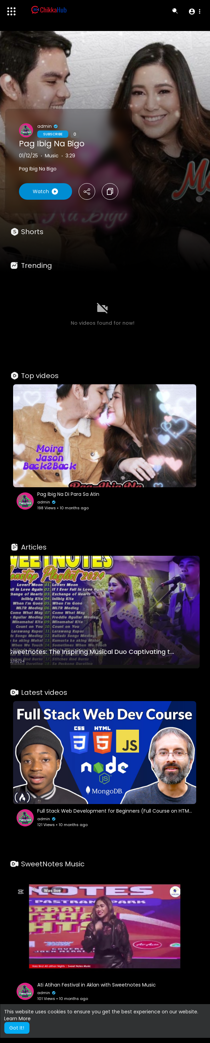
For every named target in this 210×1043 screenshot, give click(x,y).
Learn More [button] (17, 1018)
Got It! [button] (16, 1027)
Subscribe (52, 134)
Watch (45, 191)
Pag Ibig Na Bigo (51, 143)
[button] (194, 11)
